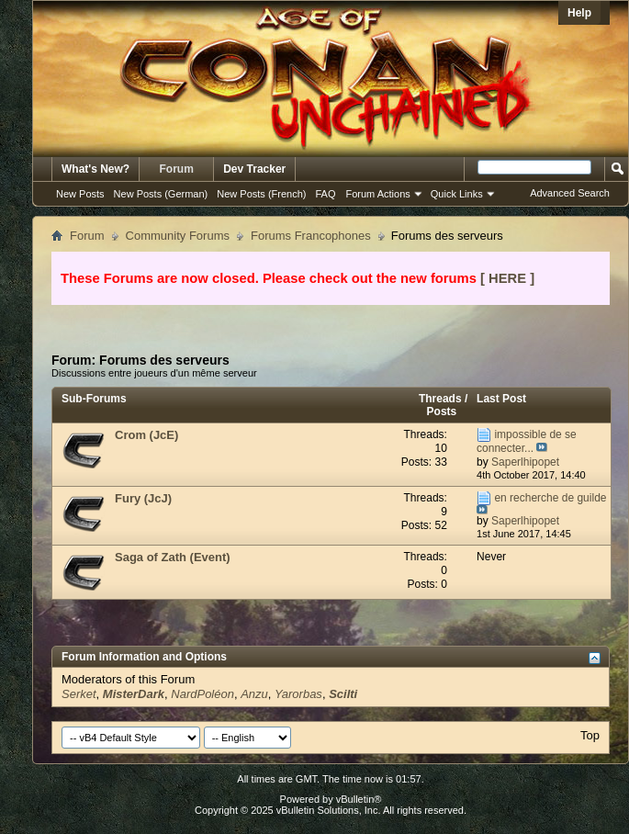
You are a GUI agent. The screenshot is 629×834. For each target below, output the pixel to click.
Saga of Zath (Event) (172, 557)
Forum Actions (378, 193)
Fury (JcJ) (143, 498)
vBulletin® (359, 799)
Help (579, 12)
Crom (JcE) (146, 435)
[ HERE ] (507, 278)
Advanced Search (570, 192)
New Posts (80, 193)
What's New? (95, 169)
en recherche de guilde (550, 497)
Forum (177, 169)
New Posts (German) (161, 193)
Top (590, 735)
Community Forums (178, 235)
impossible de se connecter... (527, 441)
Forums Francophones (311, 235)
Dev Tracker (254, 169)
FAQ (325, 193)
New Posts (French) (261, 193)
